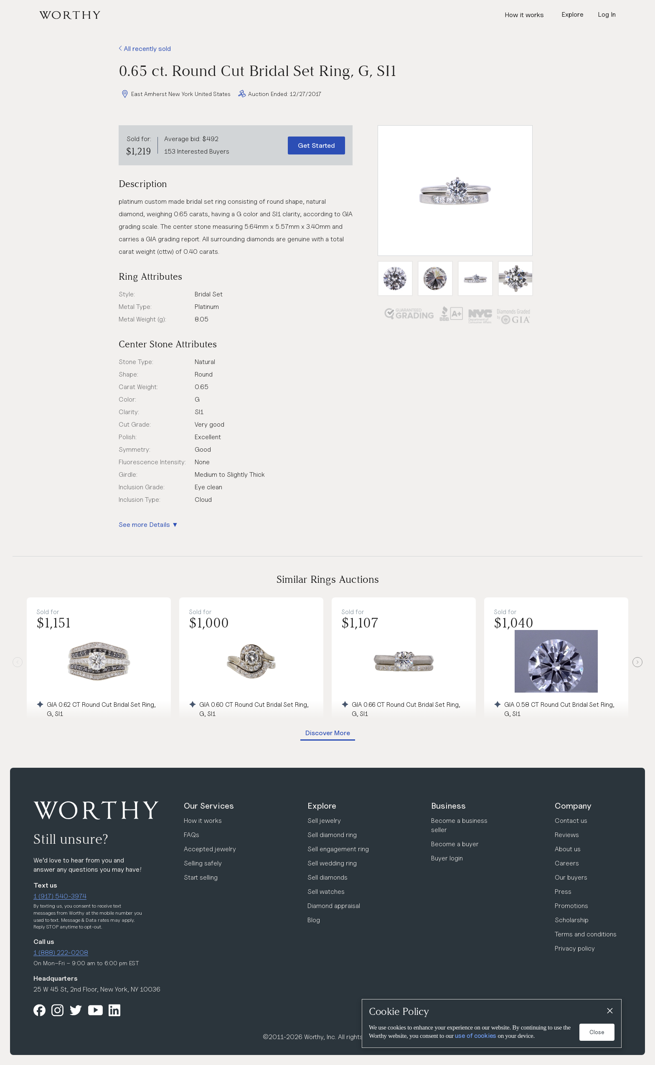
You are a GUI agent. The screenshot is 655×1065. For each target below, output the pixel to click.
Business (448, 806)
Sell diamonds (327, 877)
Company (573, 806)
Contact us (571, 821)
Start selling (201, 877)
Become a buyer (455, 844)
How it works (524, 15)
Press (563, 892)
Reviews (567, 835)
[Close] (609, 1011)
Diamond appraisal (333, 906)
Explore (321, 806)
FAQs (191, 835)
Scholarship (572, 920)
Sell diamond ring (332, 835)
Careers (567, 863)
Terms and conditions (586, 934)
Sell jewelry (324, 821)
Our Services (209, 806)
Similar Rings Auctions (328, 579)
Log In (607, 14)
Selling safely (203, 863)
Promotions (571, 906)
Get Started (316, 145)
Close (596, 1032)
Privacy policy (575, 948)
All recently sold (145, 49)
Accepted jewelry (210, 849)
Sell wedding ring (332, 863)
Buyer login (447, 858)
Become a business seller (459, 825)
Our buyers (571, 877)
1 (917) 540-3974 (59, 896)
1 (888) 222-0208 (60, 952)
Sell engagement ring (338, 849)
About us (568, 849)
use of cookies (475, 1036)
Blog (313, 920)
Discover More (327, 733)
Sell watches (326, 892)
